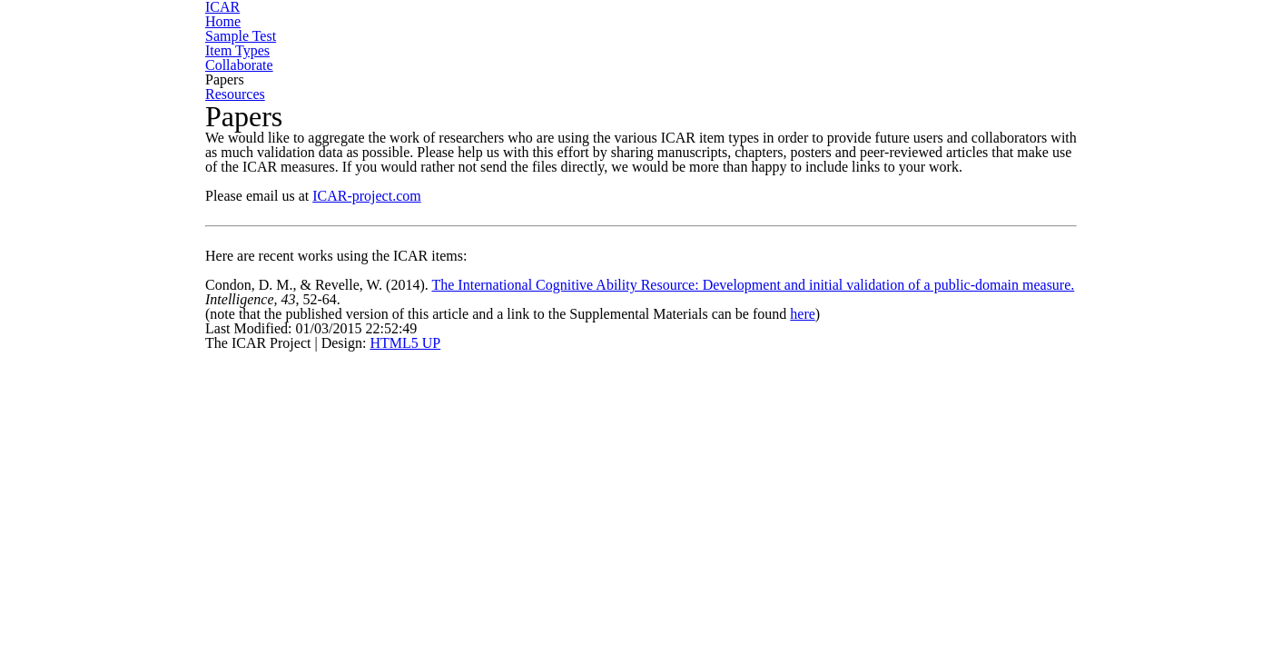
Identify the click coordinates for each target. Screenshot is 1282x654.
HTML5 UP (308, 451)
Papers (1012, 32)
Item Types (755, 32)
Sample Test (617, 32)
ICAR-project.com (318, 218)
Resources (1127, 32)
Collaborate (891, 32)
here (927, 407)
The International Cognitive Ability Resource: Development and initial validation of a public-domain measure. (631, 373)
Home (498, 32)
